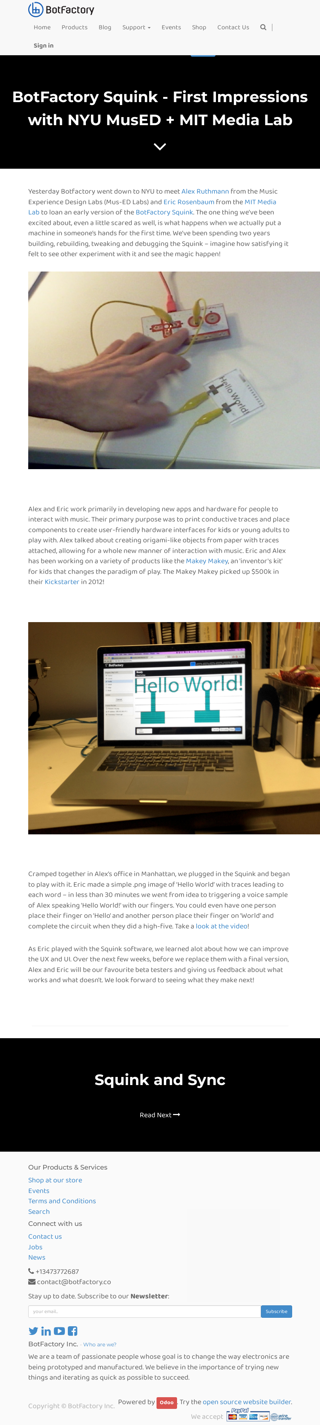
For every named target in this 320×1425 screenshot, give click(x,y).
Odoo (167, 1402)
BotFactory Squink (164, 212)
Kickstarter (62, 582)
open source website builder (247, 1402)
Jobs (35, 1247)
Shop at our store (55, 1180)
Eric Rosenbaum (188, 202)
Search (39, 1212)
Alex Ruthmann (205, 191)
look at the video (221, 926)
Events (38, 1191)
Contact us (45, 1236)
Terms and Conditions (62, 1201)
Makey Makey (207, 561)
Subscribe (276, 1312)
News (36, 1257)
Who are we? (100, 1344)
